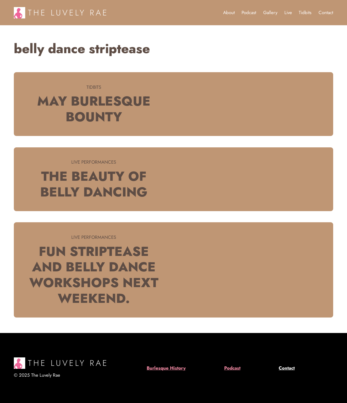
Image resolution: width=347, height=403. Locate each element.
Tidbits (93, 87)
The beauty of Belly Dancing (93, 184)
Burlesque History (166, 368)
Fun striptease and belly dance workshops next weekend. (93, 275)
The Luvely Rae (68, 12)
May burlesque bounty (93, 109)
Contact (287, 368)
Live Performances (93, 162)
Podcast (232, 368)
